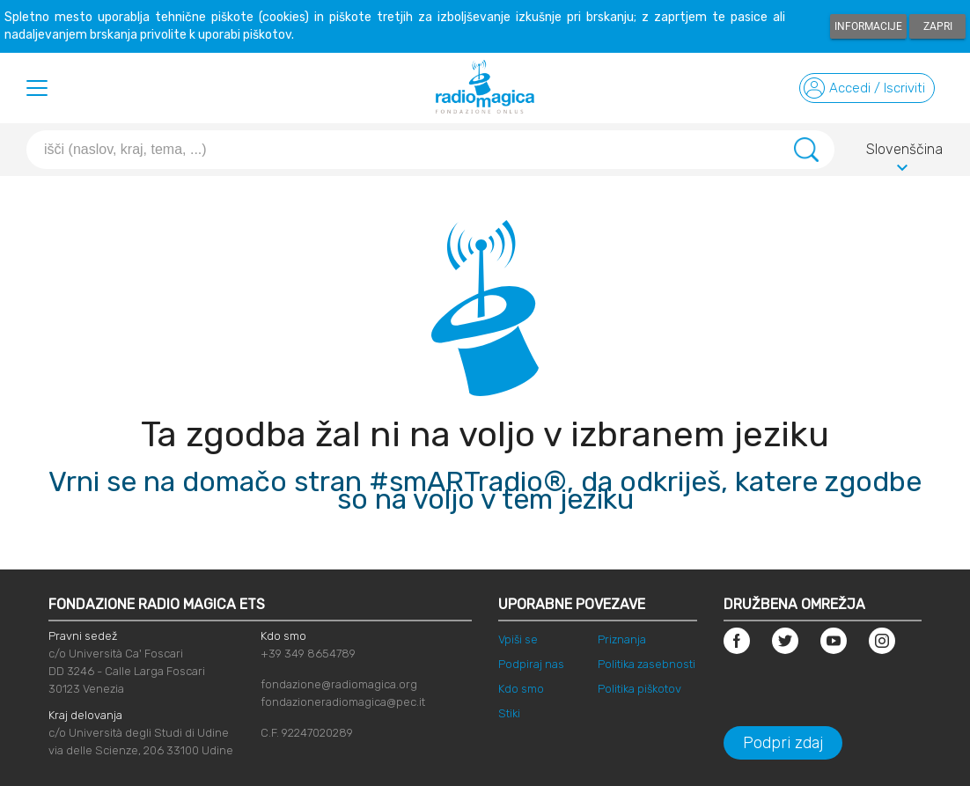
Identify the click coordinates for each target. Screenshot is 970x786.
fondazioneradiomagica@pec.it (343, 702)
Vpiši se (518, 639)
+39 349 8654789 (308, 653)
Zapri (937, 26)
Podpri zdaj (783, 743)
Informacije (868, 26)
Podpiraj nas (531, 664)
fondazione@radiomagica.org (339, 684)
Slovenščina (904, 152)
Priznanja (622, 639)
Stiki (509, 713)
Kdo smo (521, 688)
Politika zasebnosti (646, 664)
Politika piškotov (639, 688)
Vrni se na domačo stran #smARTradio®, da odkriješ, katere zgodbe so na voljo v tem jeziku (485, 490)
